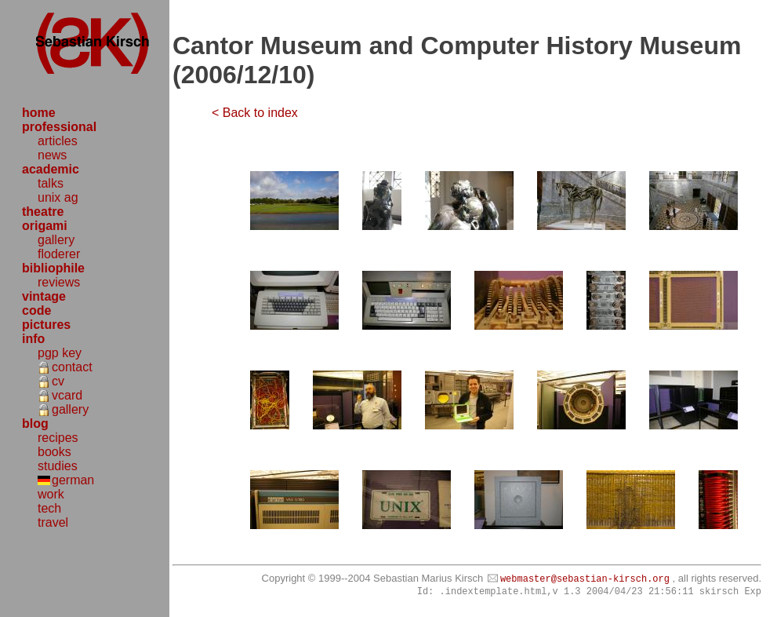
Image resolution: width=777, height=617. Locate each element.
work (51, 494)
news (52, 155)
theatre (43, 211)
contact (72, 367)
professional (59, 126)
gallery (56, 239)
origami (44, 225)
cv (58, 381)
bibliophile (53, 268)
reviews (59, 282)
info (33, 338)
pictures (46, 324)
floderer (59, 254)
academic (50, 169)
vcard (67, 395)
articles (58, 141)
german (73, 480)
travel (53, 522)
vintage (44, 296)
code (36, 310)
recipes (58, 437)
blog (35, 423)
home (39, 112)
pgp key (60, 353)
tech (49, 508)
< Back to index (255, 112)
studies (58, 466)
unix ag (58, 197)
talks (51, 183)
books (54, 451)
